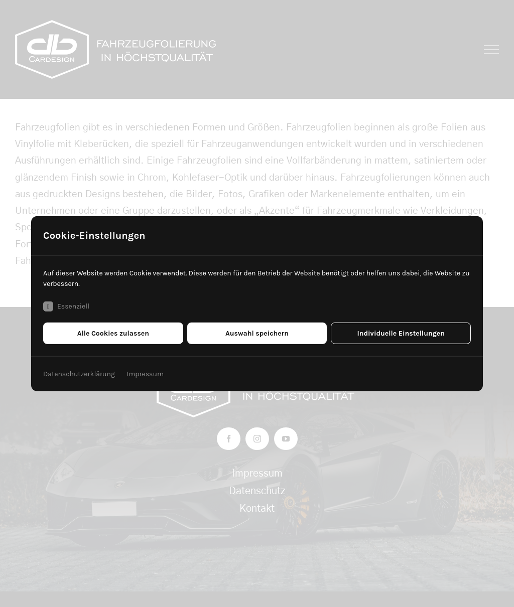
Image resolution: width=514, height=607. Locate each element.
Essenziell (66, 306)
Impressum (145, 373)
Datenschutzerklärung (79, 373)
